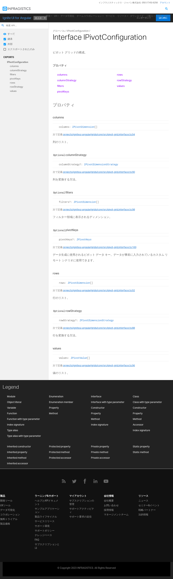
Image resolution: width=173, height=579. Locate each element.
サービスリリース (44, 521)
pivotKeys (15, 78)
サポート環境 (42, 526)
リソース (121, 15)
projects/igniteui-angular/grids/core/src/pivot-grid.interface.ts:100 (99, 247)
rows (12, 82)
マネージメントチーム (116, 514)
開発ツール (6, 500)
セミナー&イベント (149, 505)
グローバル (59, 30)
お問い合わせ (163, 15)
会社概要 (109, 500)
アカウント (165, 2)
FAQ (37, 539)
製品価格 (5, 523)
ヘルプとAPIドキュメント (46, 502)
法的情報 (143, 514)
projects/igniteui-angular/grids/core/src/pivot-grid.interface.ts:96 (99, 365)
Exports (9, 57)
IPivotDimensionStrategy (101, 164)
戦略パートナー (147, 510)
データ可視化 (67, 15)
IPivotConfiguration (17, 62)
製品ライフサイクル (46, 516)
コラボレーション (10, 514)
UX (55, 15)
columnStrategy (18, 70)
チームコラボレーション (89, 15)
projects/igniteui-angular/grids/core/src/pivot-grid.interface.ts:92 (99, 290)
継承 (10, 38)
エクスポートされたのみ (21, 49)
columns (14, 66)
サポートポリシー (44, 530)
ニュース (143, 500)
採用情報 (109, 510)
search (2, 25)
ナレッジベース (43, 535)
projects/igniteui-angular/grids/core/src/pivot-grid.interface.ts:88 (99, 327)
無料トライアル (8, 519)
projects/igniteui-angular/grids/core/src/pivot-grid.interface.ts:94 (99, 134)
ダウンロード (137, 15)
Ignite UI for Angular (17, 18)
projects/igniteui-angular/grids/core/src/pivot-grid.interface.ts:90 (99, 171)
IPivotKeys (84, 239)
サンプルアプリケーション (47, 510)
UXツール (5, 505)
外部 (10, 43)
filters (13, 74)
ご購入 (149, 15)
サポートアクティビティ (81, 510)
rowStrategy (16, 86)
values (13, 91)
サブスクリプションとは (47, 546)
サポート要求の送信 (80, 516)
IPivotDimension (83, 127)
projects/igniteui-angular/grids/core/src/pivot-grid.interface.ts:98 (99, 209)
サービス (110, 15)
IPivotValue (79, 358)
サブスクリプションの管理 (81, 502)
